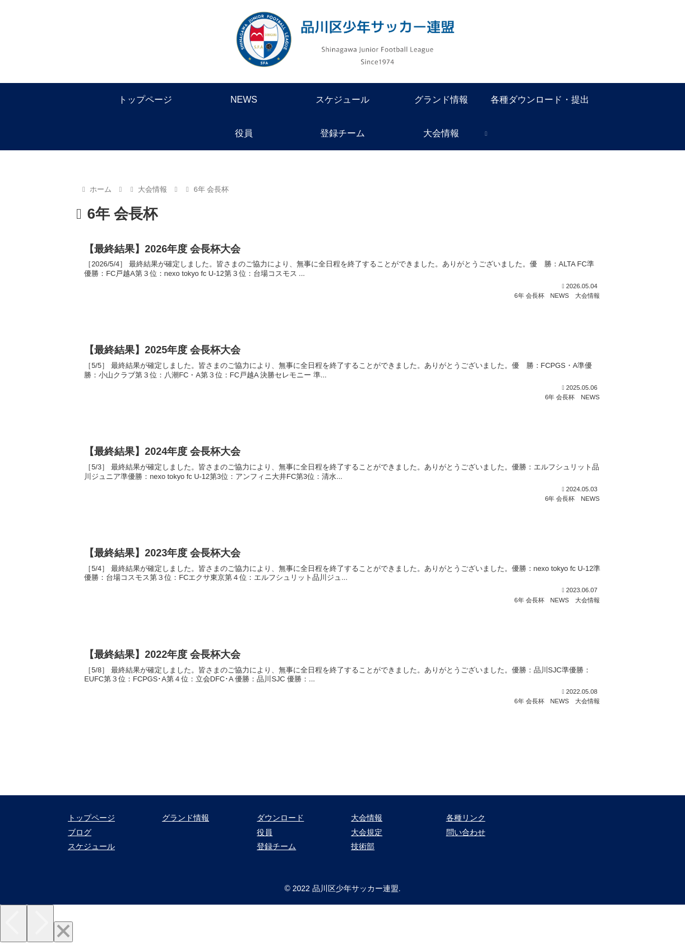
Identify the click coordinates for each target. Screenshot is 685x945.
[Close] (63, 931)
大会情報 (366, 817)
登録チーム (276, 846)
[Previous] (13, 923)
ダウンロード (280, 817)
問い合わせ (465, 832)
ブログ (79, 832)
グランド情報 (185, 817)
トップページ (91, 817)
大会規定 (366, 832)
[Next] (40, 923)
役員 (264, 832)
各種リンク (465, 817)
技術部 (362, 846)
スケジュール (91, 846)
